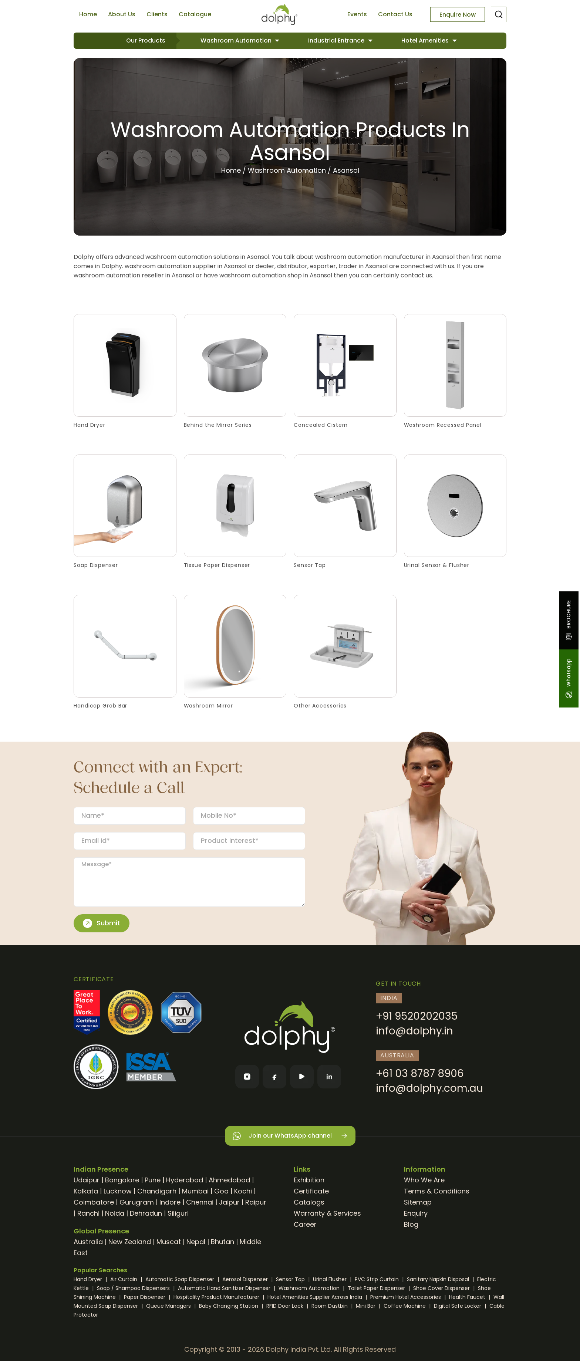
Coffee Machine (405, 1306)
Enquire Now (457, 14)
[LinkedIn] (329, 1076)
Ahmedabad (229, 1180)
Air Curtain (124, 1279)
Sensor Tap (291, 1279)
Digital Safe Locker (458, 1306)
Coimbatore (94, 1202)
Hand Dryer (89, 1279)
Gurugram (136, 1202)
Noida (114, 1213)
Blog (411, 1224)
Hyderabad (184, 1180)
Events (357, 14)
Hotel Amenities (425, 40)
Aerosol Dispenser (245, 1279)
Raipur (255, 1202)
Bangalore (122, 1180)
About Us (121, 14)
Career (305, 1224)
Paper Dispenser (145, 1297)
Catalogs (309, 1202)
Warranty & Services (327, 1213)
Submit (101, 923)
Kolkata (86, 1191)
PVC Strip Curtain (377, 1279)
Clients (157, 14)
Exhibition (309, 1180)
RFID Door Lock (285, 1306)
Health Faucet (468, 1297)
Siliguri (178, 1213)
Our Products (145, 40)
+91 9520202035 (417, 1016)
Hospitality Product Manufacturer (217, 1297)
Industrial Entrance (337, 40)
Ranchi (88, 1213)
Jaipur (229, 1202)
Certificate (311, 1191)
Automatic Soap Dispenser (180, 1279)
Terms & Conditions (436, 1191)
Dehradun (146, 1213)
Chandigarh (156, 1191)
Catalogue (195, 14)
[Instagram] (247, 1076)
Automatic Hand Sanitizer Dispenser (225, 1288)
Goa (221, 1191)
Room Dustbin (330, 1306)
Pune (153, 1180)
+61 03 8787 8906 (420, 1073)
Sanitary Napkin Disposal (439, 1279)
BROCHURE (568, 620)
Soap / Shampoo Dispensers (134, 1288)
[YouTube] (302, 1076)
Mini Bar (366, 1306)
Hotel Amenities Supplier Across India (315, 1297)
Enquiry (416, 1213)
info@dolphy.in (414, 1031)
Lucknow (118, 1191)
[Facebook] (274, 1076)
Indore (170, 1202)
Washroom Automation (236, 40)
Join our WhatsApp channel (290, 1136)
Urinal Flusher (330, 1279)
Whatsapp (568, 678)
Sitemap (418, 1202)
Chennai (199, 1202)
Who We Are (424, 1180)
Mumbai (195, 1191)
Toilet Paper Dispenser (377, 1288)
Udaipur (87, 1180)
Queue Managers (169, 1306)
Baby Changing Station (229, 1306)
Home (88, 14)
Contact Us (395, 14)
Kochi (243, 1191)
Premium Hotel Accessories (406, 1297)
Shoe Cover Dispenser (442, 1288)
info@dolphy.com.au (429, 1088)
